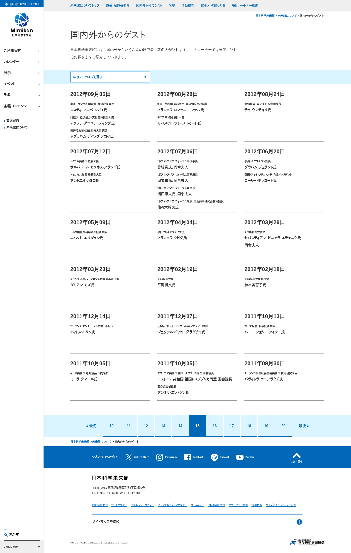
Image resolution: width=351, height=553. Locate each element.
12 (146, 426)
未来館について (17, 127)
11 (129, 426)
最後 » (304, 426)
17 (232, 426)
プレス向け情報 (216, 505)
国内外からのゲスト (149, 5)
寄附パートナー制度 (245, 5)
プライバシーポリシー (142, 505)
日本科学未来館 (265, 15)
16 (215, 426)
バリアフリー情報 (238, 505)
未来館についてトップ (85, 5)
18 (249, 426)
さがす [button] (14, 535)
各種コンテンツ (15, 106)
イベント (9, 84)
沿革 (172, 5)
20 (283, 426)
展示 (7, 73)
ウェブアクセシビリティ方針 (281, 505)
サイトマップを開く (105, 522)
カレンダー (11, 62)
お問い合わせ (100, 505)
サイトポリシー (119, 505)
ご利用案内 (13, 51)
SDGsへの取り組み (213, 5)
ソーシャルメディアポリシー (172, 505)
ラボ (7, 95)
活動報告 (187, 5)
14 (180, 426)
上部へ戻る (296, 462)
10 (112, 426)
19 (266, 426)
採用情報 (256, 505)
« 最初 (91, 426)
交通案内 (12, 121)
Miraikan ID (197, 505)
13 (163, 426)
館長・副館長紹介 (118, 5)
